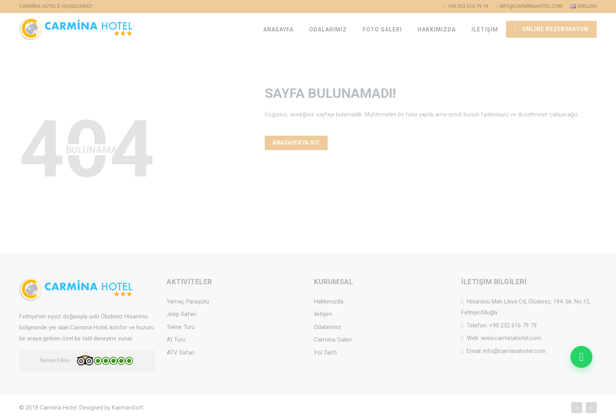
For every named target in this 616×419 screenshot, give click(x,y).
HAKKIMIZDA (437, 29)
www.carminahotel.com (511, 338)
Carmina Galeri (333, 339)
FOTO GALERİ (382, 29)
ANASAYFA (278, 29)
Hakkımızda (328, 301)
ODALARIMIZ (328, 29)
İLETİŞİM (484, 29)
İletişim (323, 314)
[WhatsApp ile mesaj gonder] (581, 357)
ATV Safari (180, 352)
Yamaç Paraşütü (188, 301)
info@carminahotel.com (514, 351)
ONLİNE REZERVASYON (551, 29)
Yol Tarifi (325, 352)
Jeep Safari (181, 314)
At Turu (176, 339)
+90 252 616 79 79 (513, 325)
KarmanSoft (127, 407)
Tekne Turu (181, 327)
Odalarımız (327, 327)
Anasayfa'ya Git (296, 143)
